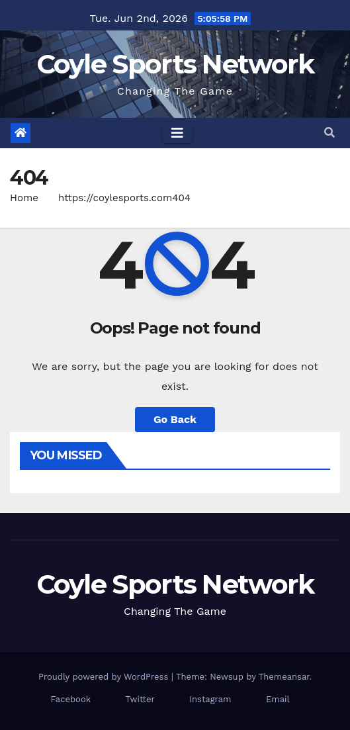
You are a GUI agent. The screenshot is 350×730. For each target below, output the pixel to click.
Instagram (210, 699)
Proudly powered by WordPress (104, 677)
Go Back (175, 419)
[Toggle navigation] (177, 133)
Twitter (140, 699)
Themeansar (284, 677)
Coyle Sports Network (175, 64)
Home (24, 198)
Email (277, 699)
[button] (329, 132)
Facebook (71, 699)
